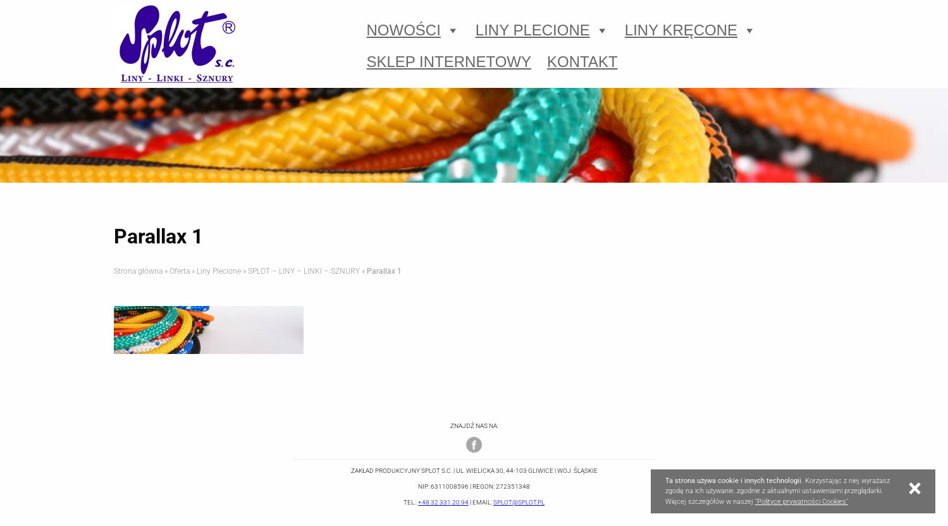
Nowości (413, 30)
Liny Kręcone (690, 30)
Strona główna (138, 271)
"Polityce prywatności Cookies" (801, 502)
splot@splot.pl (519, 502)
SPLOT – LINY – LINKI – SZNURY (304, 271)
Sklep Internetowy (449, 61)
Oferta (179, 271)
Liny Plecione (542, 30)
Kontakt (582, 61)
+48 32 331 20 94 (443, 502)
